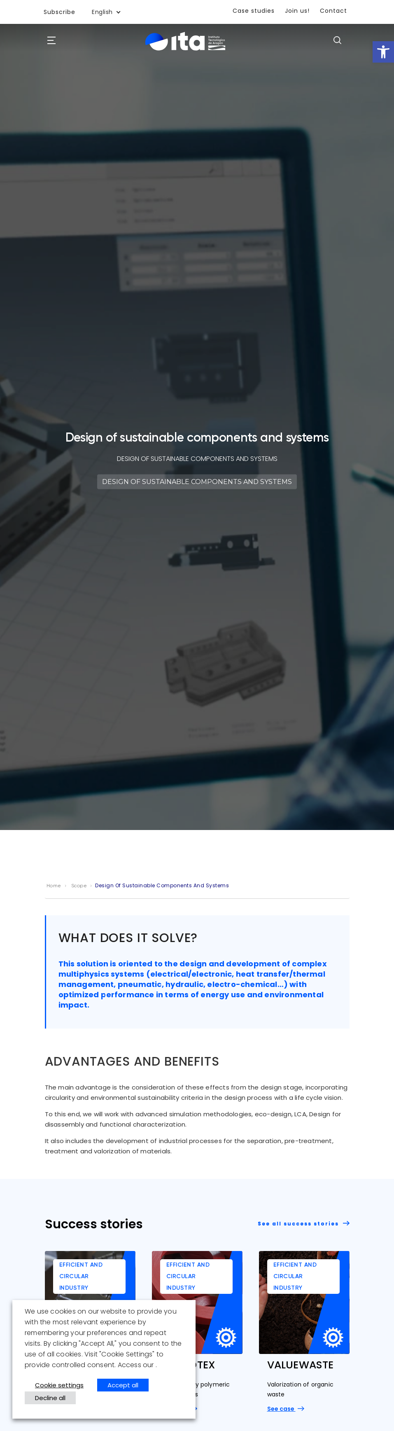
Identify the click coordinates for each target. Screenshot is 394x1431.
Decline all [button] (50, 1398)
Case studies (254, 11)
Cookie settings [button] (59, 1385)
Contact (333, 11)
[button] (383, 52)
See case (285, 1409)
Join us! (297, 11)
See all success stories (304, 1223)
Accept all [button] (122, 1385)
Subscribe (59, 12)
